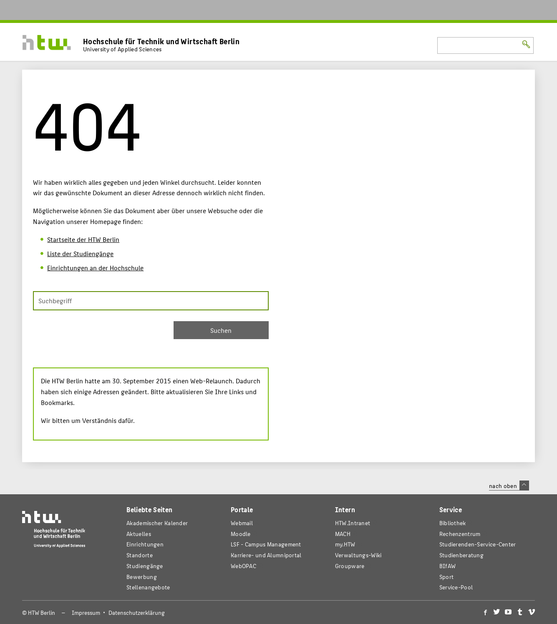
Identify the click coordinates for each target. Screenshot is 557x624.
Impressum (86, 612)
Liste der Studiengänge (80, 253)
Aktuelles (138, 533)
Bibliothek (452, 522)
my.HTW (345, 544)
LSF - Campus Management (266, 544)
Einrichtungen (145, 544)
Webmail (242, 522)
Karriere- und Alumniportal (266, 555)
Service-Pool (456, 587)
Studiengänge (144, 565)
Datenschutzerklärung (136, 612)
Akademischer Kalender (157, 522)
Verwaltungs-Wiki (358, 555)
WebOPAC (243, 565)
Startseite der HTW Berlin (83, 239)
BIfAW (447, 565)
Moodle (241, 533)
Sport (446, 576)
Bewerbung (141, 576)
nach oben (509, 485)
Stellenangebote (148, 587)
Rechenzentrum (460, 533)
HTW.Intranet (352, 522)
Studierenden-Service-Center (477, 544)
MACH (342, 533)
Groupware (350, 565)
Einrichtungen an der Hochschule (95, 267)
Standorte (139, 555)
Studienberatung (461, 555)
